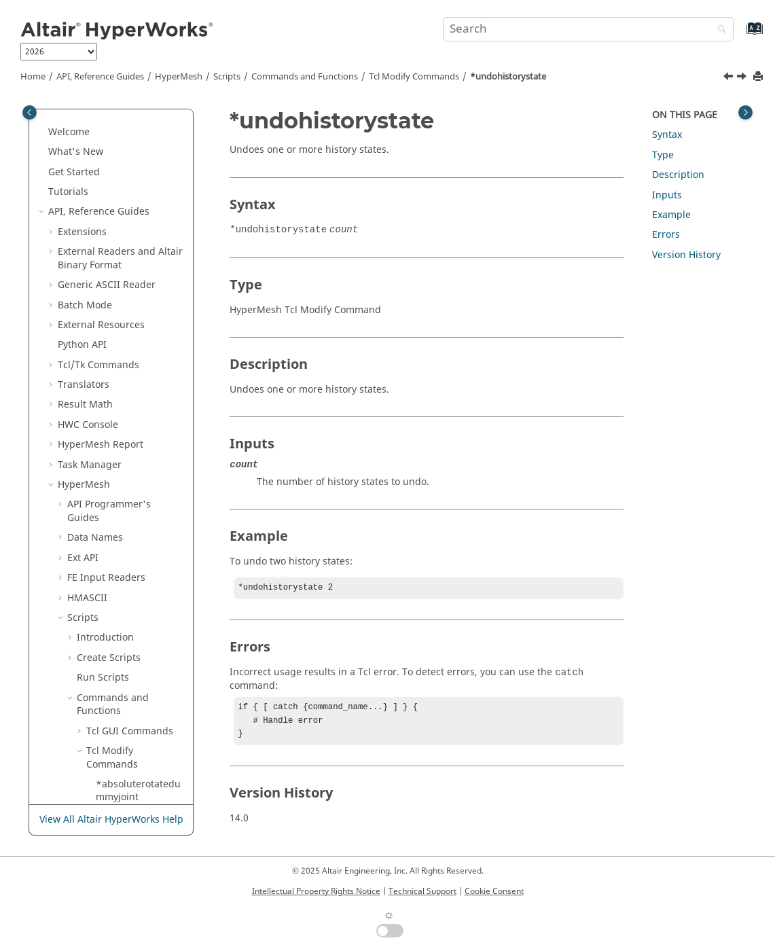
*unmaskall (122, 362)
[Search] (719, 30)
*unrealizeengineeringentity (139, 568)
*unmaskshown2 (134, 508)
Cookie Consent (494, 891)
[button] (90, 109)
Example (671, 215)
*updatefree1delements (137, 754)
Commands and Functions (304, 77)
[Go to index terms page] (740, 35)
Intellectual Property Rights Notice (316, 891)
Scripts (226, 77)
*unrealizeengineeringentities (139, 535)
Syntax (667, 135)
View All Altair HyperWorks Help (111, 820)
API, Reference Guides (100, 77)
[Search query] (588, 29)
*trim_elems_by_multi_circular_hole (138, 169)
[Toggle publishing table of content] (29, 112)
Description (678, 175)
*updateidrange (133, 781)
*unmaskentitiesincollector (138, 409)
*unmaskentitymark (139, 442)
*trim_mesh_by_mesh (139, 202)
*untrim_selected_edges (140, 635)
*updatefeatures (134, 728)
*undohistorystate (508, 77)
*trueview (118, 262)
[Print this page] (759, 77)
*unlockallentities (136, 302)
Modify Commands (414, 77)
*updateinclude (132, 801)
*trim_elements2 (134, 142)
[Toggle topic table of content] (745, 112)
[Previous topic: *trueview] (729, 78)
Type (663, 155)
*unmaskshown (132, 488)
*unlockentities (131, 322)
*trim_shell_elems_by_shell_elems (139, 235)
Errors (666, 235)
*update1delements (139, 668)
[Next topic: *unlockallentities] (743, 78)
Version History (686, 255)
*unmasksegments (139, 468)
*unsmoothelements (139, 601)
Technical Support (422, 891)
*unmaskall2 (125, 382)
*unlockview (124, 342)
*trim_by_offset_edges (138, 116)
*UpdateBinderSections (140, 701)
